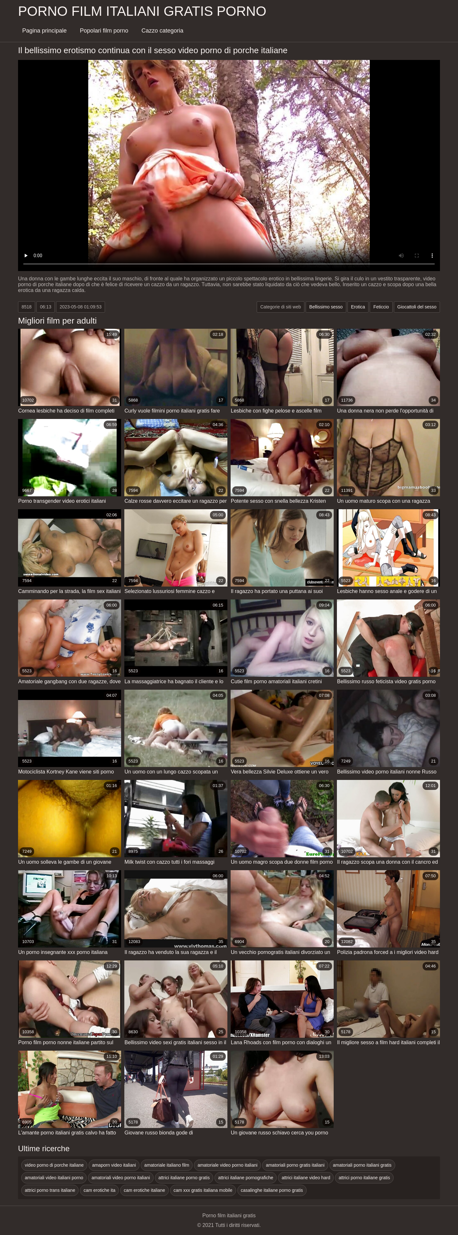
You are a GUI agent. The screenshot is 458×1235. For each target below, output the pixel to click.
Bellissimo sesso (325, 306)
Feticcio (381, 306)
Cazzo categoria (162, 30)
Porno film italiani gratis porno (142, 11)
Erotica (358, 306)
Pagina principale (44, 30)
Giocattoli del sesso (416, 306)
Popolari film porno (104, 30)
